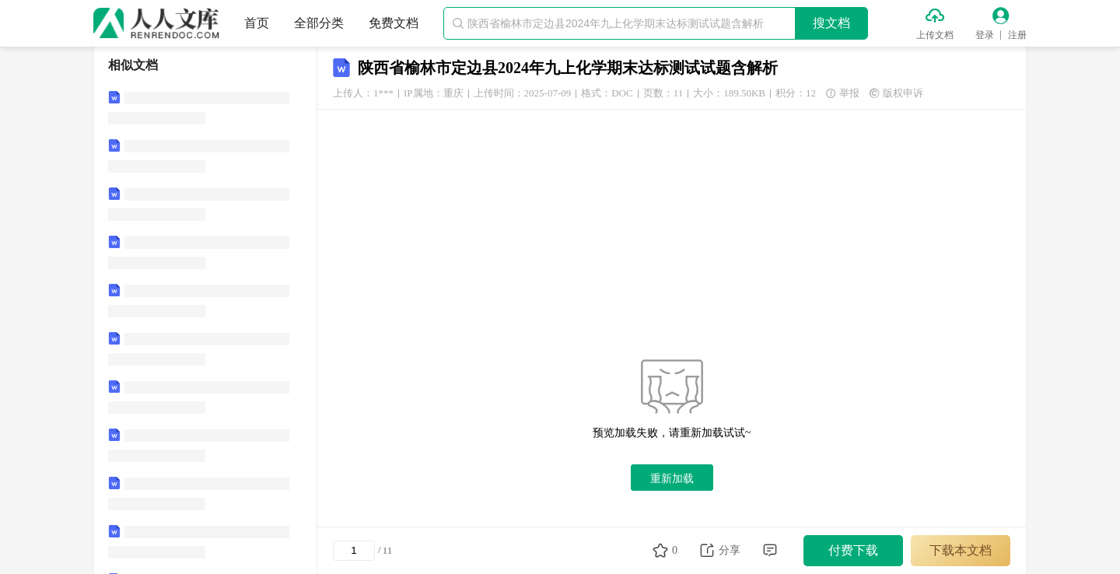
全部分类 (319, 23)
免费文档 (393, 23)
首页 (256, 23)
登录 (984, 35)
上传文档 (935, 35)
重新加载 (672, 478)
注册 (1017, 35)
